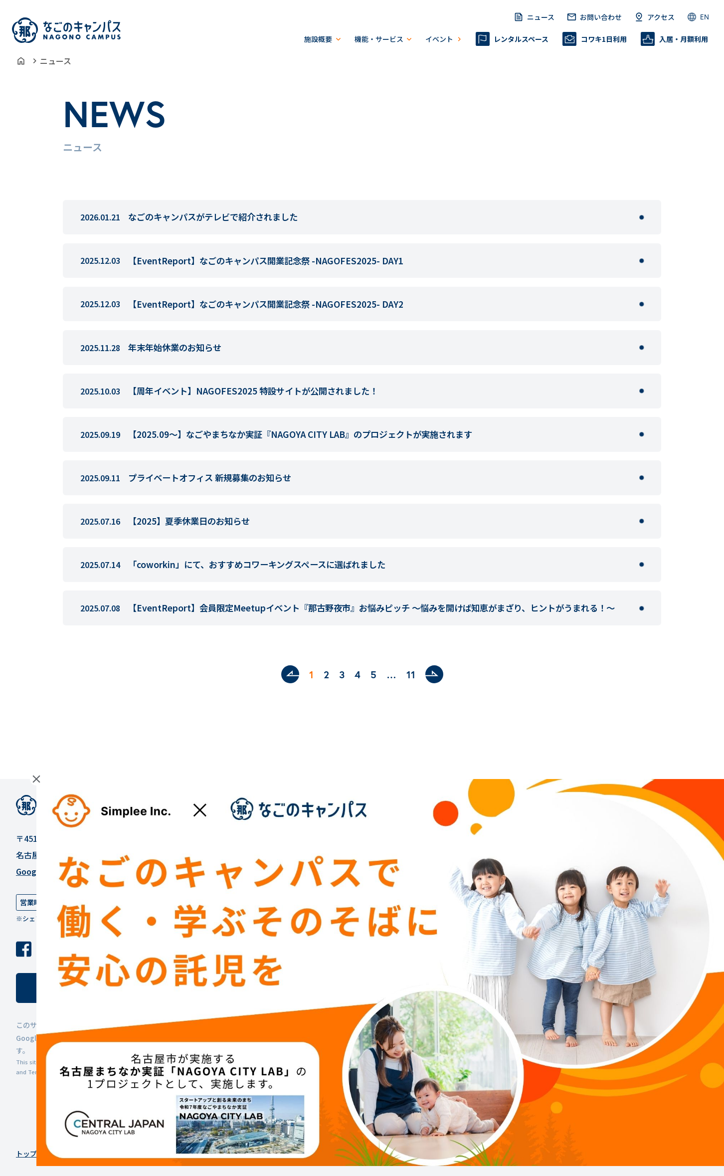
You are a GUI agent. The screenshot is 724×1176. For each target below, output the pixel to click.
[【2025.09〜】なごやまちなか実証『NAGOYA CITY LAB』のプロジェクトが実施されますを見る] (642, 434)
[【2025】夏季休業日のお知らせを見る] (642, 521)
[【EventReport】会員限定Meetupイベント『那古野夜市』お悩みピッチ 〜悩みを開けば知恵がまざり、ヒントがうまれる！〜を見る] (642, 608)
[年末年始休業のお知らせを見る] (642, 348)
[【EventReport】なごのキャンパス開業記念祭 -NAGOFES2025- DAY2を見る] (642, 304)
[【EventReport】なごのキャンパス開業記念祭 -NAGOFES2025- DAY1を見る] (642, 261)
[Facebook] (24, 949)
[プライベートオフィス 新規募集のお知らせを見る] (642, 478)
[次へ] (434, 674)
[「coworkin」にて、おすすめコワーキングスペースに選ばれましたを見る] (642, 565)
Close (36, 779)
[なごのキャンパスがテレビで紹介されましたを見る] (642, 217)
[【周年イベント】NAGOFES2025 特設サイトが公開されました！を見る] (642, 391)
